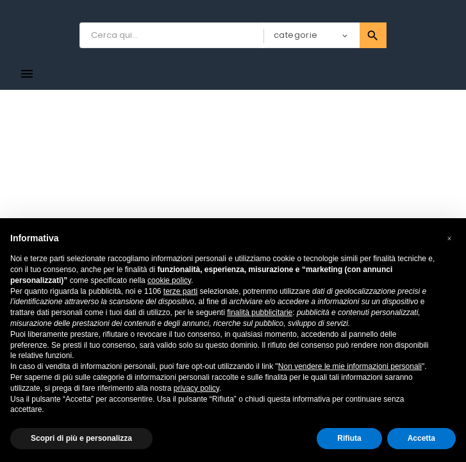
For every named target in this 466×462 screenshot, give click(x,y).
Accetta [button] (421, 438)
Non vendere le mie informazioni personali (350, 366)
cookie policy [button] (169, 280)
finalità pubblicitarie (259, 312)
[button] (449, 238)
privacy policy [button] (196, 388)
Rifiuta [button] (349, 438)
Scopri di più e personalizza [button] (81, 438)
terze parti (180, 291)
